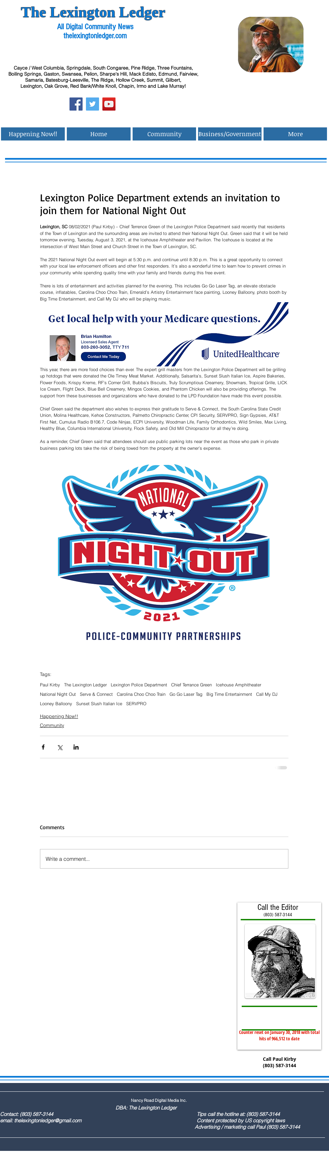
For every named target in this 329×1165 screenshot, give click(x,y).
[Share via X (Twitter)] (59, 747)
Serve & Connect (96, 694)
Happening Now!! (59, 716)
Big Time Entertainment (229, 694)
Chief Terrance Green (191, 684)
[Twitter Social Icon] (92, 104)
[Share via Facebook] (43, 747)
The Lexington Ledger (85, 684)
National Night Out (58, 694)
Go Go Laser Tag (186, 694)
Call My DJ (267, 694)
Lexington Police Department (139, 684)
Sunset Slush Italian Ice (99, 703)
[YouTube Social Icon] (108, 104)
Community (52, 725)
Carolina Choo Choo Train (141, 694)
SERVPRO (136, 703)
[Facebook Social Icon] (76, 104)
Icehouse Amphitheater (238, 684)
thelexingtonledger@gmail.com (47, 1120)
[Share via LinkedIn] (76, 747)
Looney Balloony (56, 703)
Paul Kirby (50, 684)
